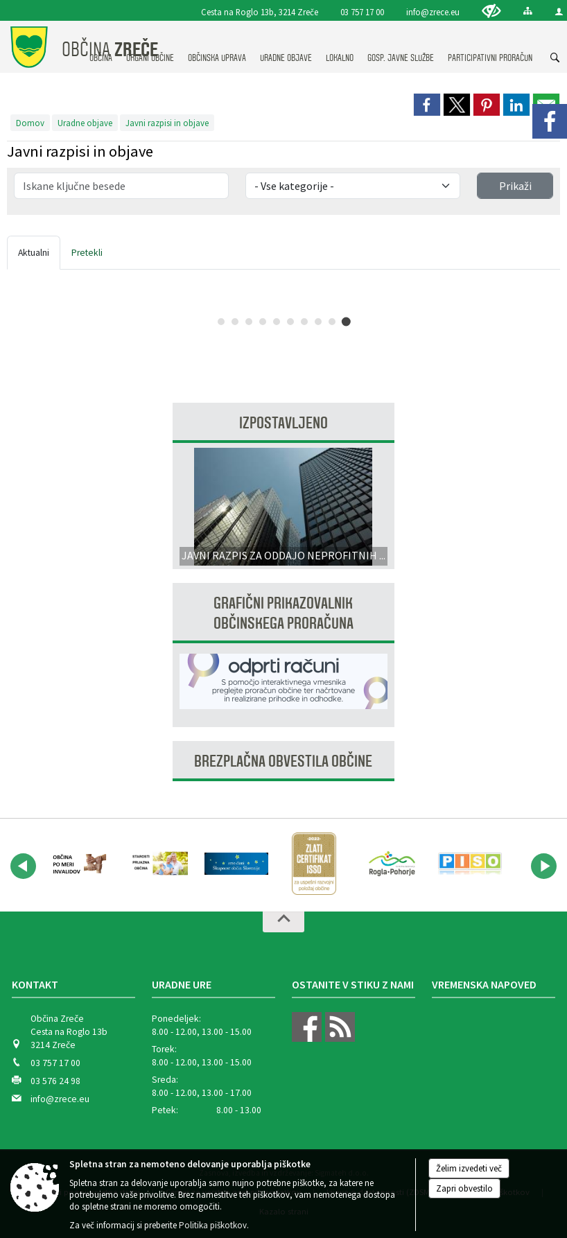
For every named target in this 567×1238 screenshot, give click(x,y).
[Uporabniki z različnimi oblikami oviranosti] (491, 10)
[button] (23, 866)
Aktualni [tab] (33, 253)
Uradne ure (181, 984)
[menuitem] (217, 45)
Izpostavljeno (283, 423)
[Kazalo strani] (527, 10)
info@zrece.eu (433, 11)
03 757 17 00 (362, 11)
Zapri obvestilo (464, 1188)
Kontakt (35, 984)
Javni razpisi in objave (167, 122)
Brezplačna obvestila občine (283, 761)
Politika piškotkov (213, 1225)
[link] (427, 105)
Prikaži (515, 186)
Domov (30, 122)
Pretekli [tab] (87, 253)
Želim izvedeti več (469, 1168)
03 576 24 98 (55, 1081)
